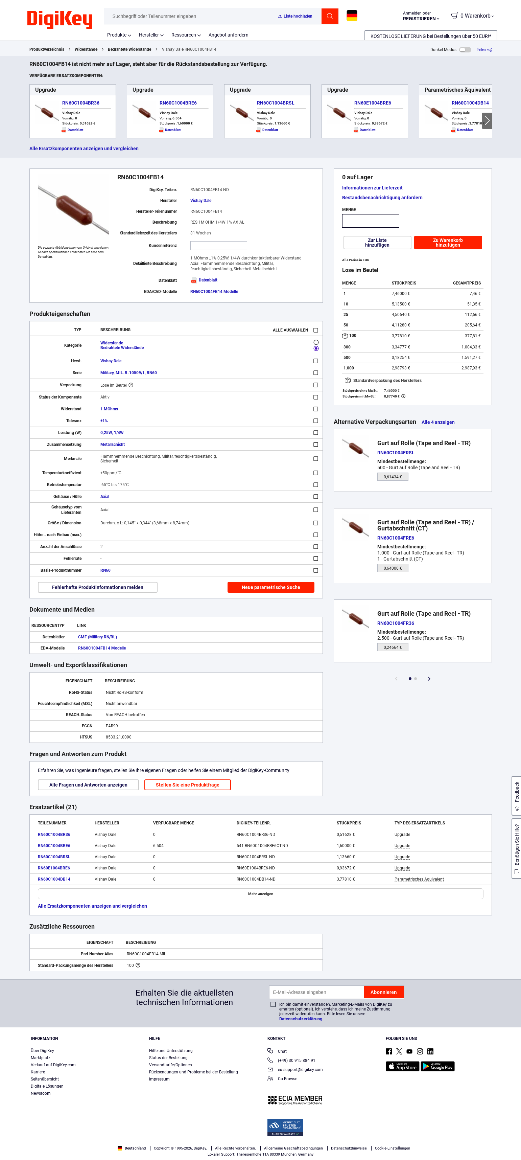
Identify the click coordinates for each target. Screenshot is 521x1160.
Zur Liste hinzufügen (377, 242)
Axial (104, 496)
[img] (59, 20)
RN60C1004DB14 (470, 103)
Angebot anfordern (228, 35)
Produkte (116, 35)
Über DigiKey (42, 1050)
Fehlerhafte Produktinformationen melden (97, 587)
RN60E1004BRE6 (372, 103)
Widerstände (86, 49)
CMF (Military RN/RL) (97, 637)
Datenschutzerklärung (300, 1018)
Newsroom (41, 1093)
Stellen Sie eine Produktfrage (187, 785)
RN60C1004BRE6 (178, 103)
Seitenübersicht (45, 1079)
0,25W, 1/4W (112, 432)
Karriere (38, 1072)
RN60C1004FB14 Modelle (214, 291)
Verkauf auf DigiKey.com (53, 1065)
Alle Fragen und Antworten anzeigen (88, 785)
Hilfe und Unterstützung (171, 1050)
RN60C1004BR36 (80, 103)
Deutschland (132, 1148)
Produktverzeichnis (46, 49)
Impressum (159, 1079)
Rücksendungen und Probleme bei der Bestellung (193, 1072)
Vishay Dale (200, 200)
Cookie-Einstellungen (392, 1148)
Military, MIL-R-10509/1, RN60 (128, 372)
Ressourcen (183, 35)
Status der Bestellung (168, 1057)
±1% (104, 420)
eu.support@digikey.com (295, 1070)
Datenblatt (203, 280)
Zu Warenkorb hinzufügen (448, 242)
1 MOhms (109, 409)
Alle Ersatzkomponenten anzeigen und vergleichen (84, 148)
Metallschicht (112, 444)
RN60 (105, 570)
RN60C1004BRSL (275, 103)
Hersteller (149, 35)
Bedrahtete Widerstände (129, 49)
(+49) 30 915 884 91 (291, 1061)
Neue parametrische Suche (271, 587)
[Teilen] (484, 49)
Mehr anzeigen (260, 894)
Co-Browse (282, 1079)
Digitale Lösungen (47, 1086)
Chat (277, 1052)
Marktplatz (40, 1057)
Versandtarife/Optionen (170, 1065)
